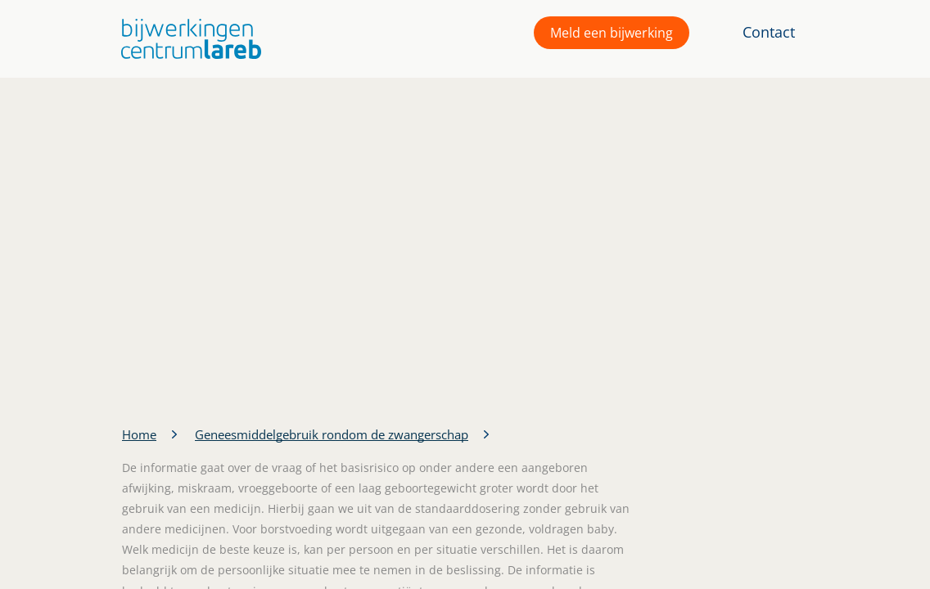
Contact (769, 32)
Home (139, 434)
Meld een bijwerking (611, 33)
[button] (187, 39)
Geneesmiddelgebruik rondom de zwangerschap (331, 434)
